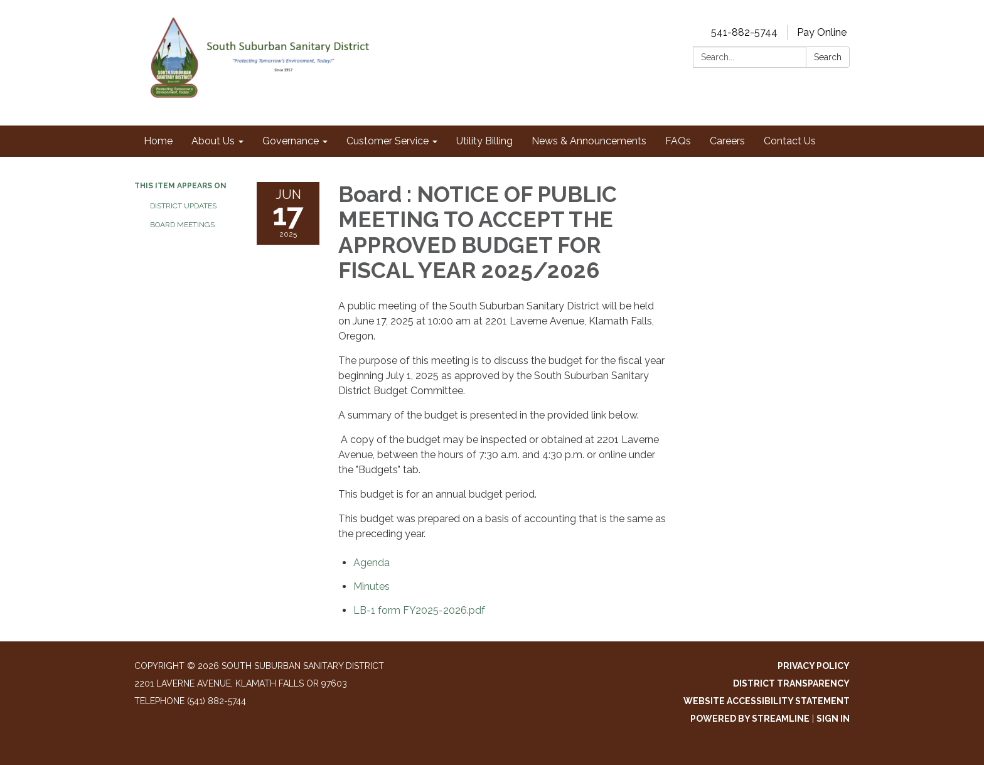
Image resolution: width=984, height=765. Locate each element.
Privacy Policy (814, 666)
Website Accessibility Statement (766, 701)
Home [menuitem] (158, 141)
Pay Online (822, 32)
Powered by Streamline (750, 719)
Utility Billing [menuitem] (484, 141)
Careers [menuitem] (727, 141)
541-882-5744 (744, 32)
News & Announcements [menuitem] (589, 141)
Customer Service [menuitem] (387, 141)
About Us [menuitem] (213, 141)
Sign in (833, 719)
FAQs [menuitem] (678, 141)
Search (828, 57)
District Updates (183, 205)
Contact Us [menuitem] (790, 141)
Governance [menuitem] (290, 141)
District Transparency (791, 683)
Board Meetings (182, 224)
